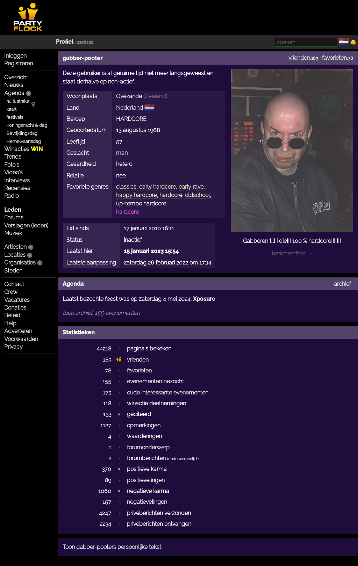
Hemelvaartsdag (23, 141)
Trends (12, 156)
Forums (13, 217)
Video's (13, 172)
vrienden (299, 58)
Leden (12, 209)
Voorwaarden (21, 339)
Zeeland (155, 96)
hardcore (170, 195)
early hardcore (157, 186)
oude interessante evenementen (167, 392)
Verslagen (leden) (26, 225)
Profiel (64, 41)
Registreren (18, 63)
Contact (14, 284)
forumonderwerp (148, 447)
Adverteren (18, 331)
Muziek (13, 233)
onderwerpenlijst (183, 459)
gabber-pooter (82, 58)
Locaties (15, 255)
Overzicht (16, 77)
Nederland (129, 107)
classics (126, 186)
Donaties (15, 307)
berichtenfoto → (292, 253)
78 (108, 370)
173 (107, 392)
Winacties (23, 149)
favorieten (334, 58)
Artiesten (15, 247)
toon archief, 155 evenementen (101, 313)
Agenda (14, 93)
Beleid (12, 315)
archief (342, 284)
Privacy (13, 346)
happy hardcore (136, 195)
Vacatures (17, 300)
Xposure (204, 299)
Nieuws (13, 85)
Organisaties (20, 262)
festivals (14, 117)
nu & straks (17, 101)
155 (106, 381)
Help (10, 323)
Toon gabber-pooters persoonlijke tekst (112, 547)
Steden (13, 270)
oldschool (197, 195)
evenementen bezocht (155, 381)
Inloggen (15, 55)
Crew (10, 292)
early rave (191, 186)
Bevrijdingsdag (21, 133)
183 (107, 359)
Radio (11, 196)
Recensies (17, 188)
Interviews (17, 180)
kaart (11, 109)
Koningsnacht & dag (26, 125)
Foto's (11, 164)
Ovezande (129, 96)
